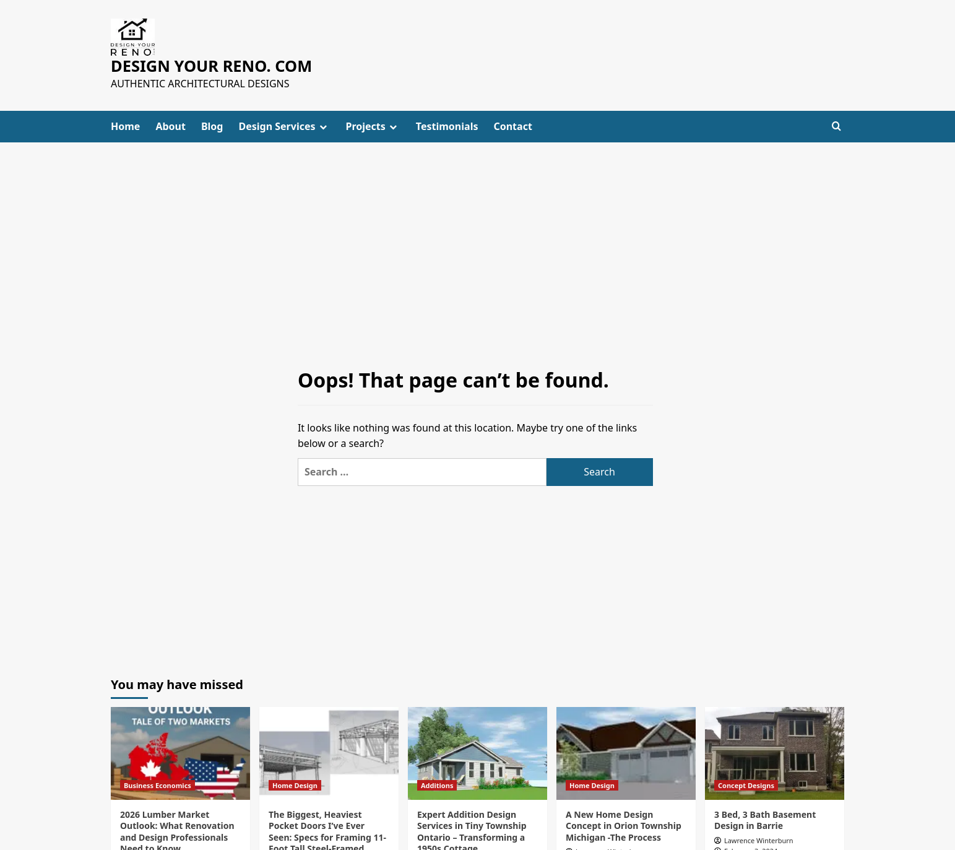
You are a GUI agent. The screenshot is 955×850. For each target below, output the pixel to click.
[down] (323, 126)
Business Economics (157, 785)
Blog (212, 125)
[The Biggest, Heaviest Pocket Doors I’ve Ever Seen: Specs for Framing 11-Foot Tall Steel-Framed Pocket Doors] (329, 753)
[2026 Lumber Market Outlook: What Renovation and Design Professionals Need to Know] (180, 753)
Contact (512, 125)
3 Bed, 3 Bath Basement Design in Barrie (765, 820)
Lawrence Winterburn (758, 839)
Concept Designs (746, 785)
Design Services (284, 125)
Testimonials (447, 125)
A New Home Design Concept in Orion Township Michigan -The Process (623, 826)
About (170, 125)
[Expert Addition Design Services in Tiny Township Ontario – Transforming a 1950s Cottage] (477, 753)
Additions (437, 785)
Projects (373, 125)
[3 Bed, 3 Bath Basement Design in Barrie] (774, 753)
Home (125, 125)
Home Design (295, 785)
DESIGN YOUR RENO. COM (209, 65)
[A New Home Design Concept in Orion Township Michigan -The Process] (626, 753)
